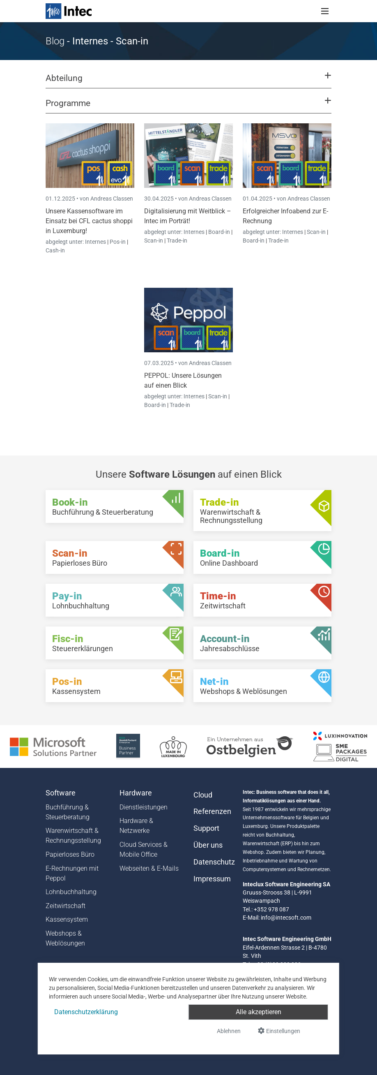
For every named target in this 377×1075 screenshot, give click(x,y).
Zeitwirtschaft (65, 906)
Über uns (208, 845)
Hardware (136, 793)
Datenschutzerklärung (86, 1012)
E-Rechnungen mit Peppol (72, 873)
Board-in (219, 232)
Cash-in (55, 250)
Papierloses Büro (70, 854)
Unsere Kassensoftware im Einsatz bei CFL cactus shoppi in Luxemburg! (89, 221)
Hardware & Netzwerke (136, 826)
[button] (188, 82)
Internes (96, 241)
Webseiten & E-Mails (149, 868)
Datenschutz (213, 862)
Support (206, 828)
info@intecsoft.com (286, 917)
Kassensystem (67, 919)
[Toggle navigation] (324, 11)
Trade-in (177, 240)
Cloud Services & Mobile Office (144, 849)
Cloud (202, 795)
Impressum (212, 879)
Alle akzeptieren (258, 1012)
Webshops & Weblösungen (65, 938)
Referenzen (212, 811)
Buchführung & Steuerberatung (68, 812)
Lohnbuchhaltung (71, 892)
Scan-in (153, 240)
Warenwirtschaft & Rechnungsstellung (73, 835)
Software (61, 793)
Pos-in (118, 241)
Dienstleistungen (144, 807)
